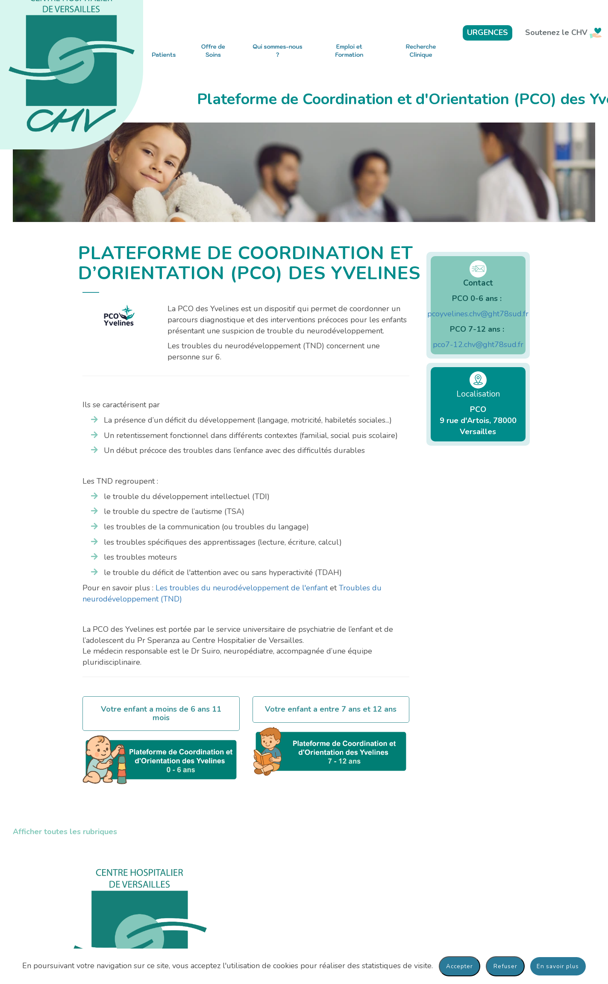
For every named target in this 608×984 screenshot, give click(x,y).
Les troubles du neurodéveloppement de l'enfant (242, 588)
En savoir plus (558, 966)
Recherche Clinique (421, 50)
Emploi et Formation (349, 50)
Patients (164, 54)
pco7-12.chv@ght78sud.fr (478, 344)
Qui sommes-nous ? (277, 50)
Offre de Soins (213, 50)
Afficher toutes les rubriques (65, 831)
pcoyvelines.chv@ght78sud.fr (478, 314)
